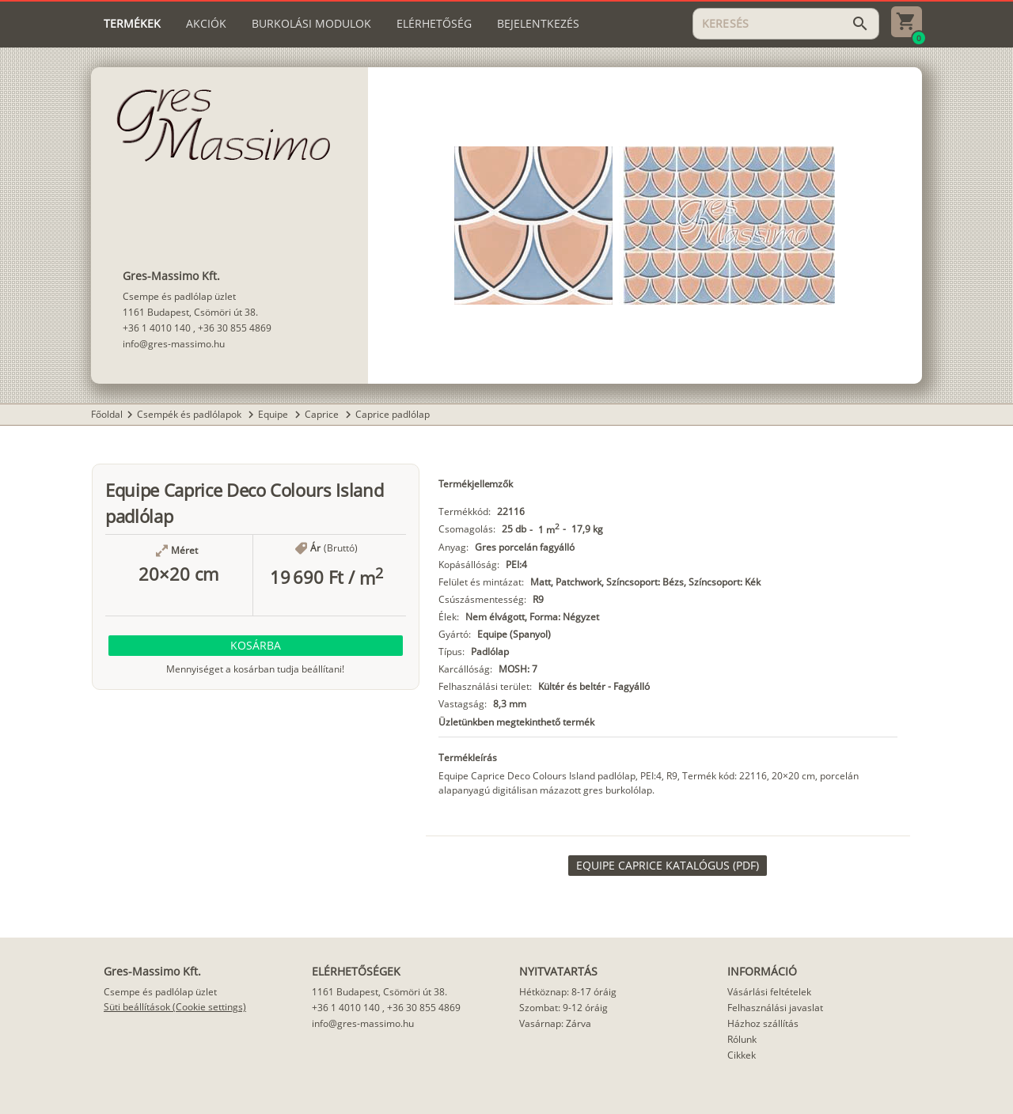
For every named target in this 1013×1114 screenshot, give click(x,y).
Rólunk (742, 1039)
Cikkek (741, 1055)
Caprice (323, 414)
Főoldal (107, 414)
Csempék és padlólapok (190, 414)
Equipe (274, 414)
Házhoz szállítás (763, 1023)
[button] (255, 645)
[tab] (132, 23)
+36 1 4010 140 (157, 328)
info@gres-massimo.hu (174, 343)
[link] (667, 865)
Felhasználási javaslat (775, 1007)
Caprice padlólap (392, 414)
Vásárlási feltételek (769, 991)
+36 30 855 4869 (234, 328)
